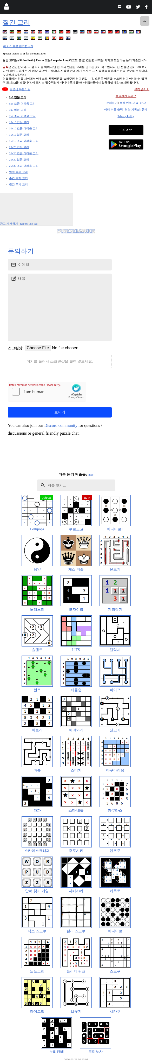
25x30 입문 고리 (19, 159)
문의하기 (112, 102)
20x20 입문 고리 (19, 147)
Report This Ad (28, 223)
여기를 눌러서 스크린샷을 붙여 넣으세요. (60, 361)
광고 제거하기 (9, 223)
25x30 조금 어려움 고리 (23, 165)
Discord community (60, 425)
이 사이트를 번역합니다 (18, 46)
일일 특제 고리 (18, 171)
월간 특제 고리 (18, 184)
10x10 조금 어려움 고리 (23, 128)
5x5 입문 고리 (17, 97)
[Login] (6, 8)
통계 (145, 109)
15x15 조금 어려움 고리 (23, 140)
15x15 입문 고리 (19, 134)
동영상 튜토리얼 (20, 89)
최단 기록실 (132, 109)
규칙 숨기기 (141, 89)
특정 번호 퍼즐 (129, 102)
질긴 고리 (16, 22)
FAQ (143, 102)
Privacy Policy (125, 116)
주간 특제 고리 (18, 178)
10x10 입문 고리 (19, 122)
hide (91, 474)
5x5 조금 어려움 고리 (22, 103)
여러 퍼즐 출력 (113, 109)
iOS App (126, 130)
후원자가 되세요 (126, 96)
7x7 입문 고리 (17, 109)
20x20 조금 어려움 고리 (23, 153)
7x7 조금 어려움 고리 (22, 115)
